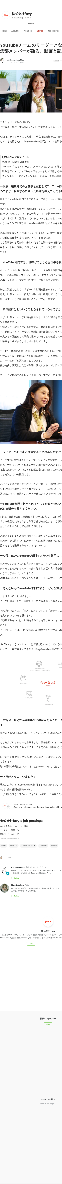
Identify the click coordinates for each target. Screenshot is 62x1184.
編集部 (54, 846)
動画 (4, 846)
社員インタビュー (29, 846)
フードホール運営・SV (9, 830)
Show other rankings (48, 1104)
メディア (14, 846)
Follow (31, 23)
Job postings (53, 31)
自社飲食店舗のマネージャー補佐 (14, 826)
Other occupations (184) (9, 838)
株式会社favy (22, 14)
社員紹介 (44, 846)
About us (15, 31)
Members (28, 31)
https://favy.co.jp (17, 18)
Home (4, 31)
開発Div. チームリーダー (10, 834)
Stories (40, 31)
